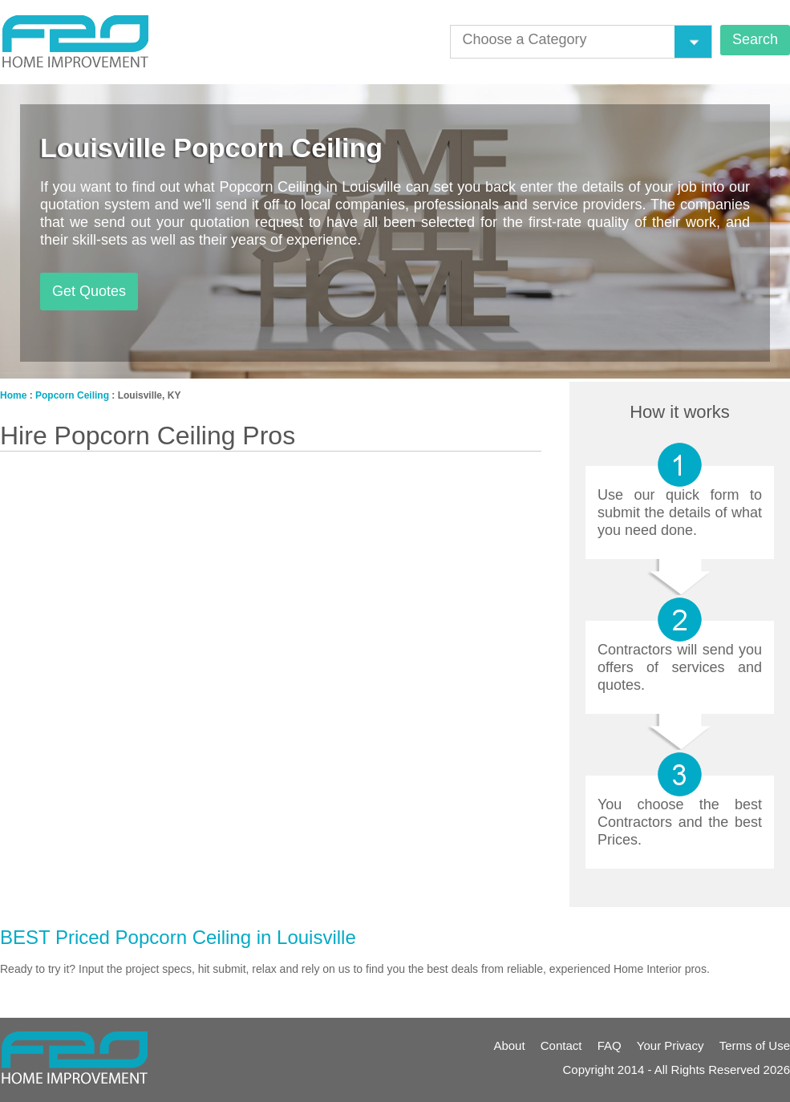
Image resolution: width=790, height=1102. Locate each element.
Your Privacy (670, 1045)
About (509, 1045)
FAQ (610, 1045)
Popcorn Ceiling (72, 395)
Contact (561, 1045)
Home (13, 395)
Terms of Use (754, 1045)
